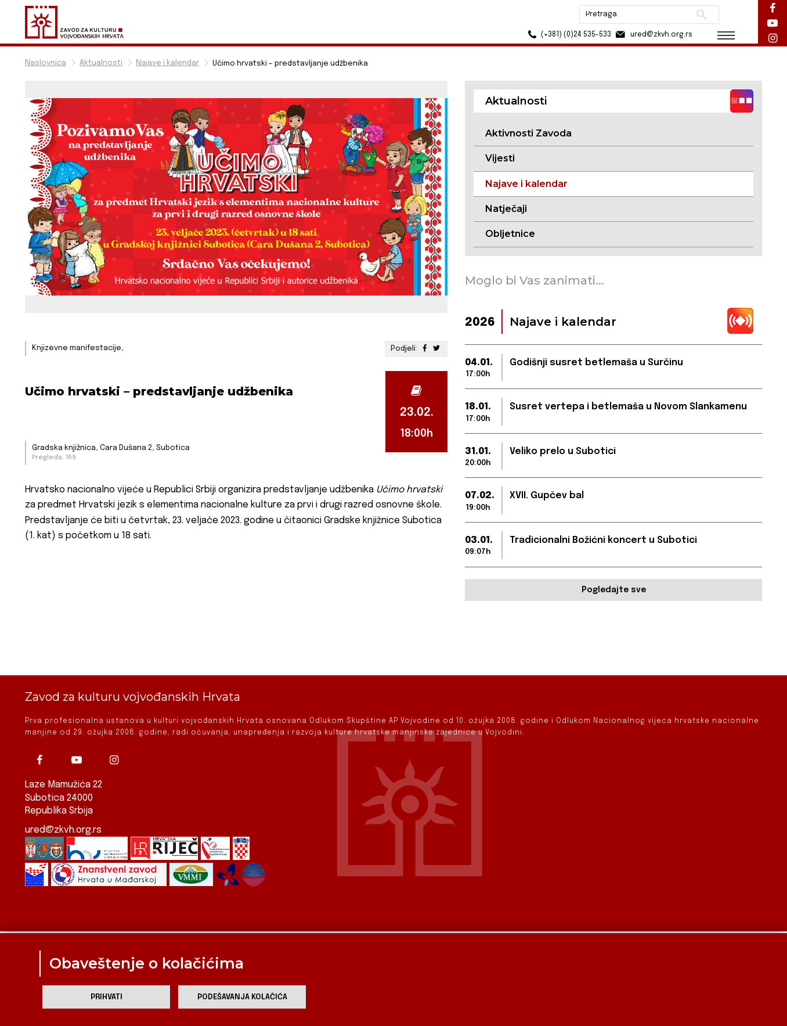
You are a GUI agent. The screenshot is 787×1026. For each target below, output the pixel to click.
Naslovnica (45, 63)
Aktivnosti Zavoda (528, 133)
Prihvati (106, 997)
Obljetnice (510, 233)
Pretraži (701, 14)
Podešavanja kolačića (242, 997)
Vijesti (500, 158)
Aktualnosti (101, 63)
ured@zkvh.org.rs (63, 790)
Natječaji (506, 208)
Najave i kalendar (167, 63)
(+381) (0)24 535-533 (568, 34)
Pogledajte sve (614, 590)
